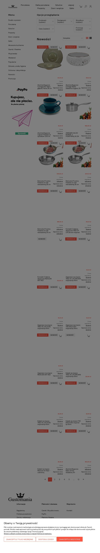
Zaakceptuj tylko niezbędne (19, 539)
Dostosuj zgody (46, 539)
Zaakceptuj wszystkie (69, 539)
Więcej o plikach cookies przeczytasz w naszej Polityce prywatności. (28, 534)
